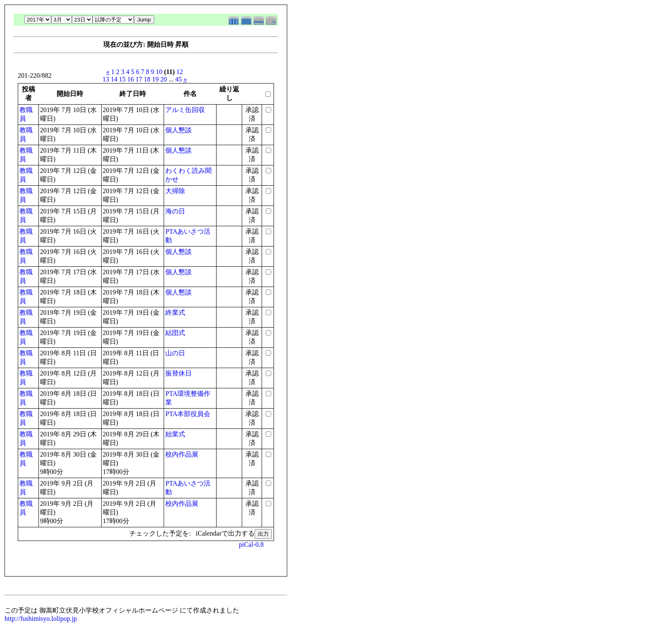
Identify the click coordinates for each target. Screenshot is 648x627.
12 (179, 71)
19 (155, 79)
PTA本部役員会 (187, 413)
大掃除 (175, 190)
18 (147, 79)
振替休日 (178, 373)
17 (139, 79)
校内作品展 (181, 454)
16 (130, 79)
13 (105, 79)
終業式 (175, 312)
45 (178, 79)
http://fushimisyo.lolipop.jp (41, 618)
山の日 (175, 353)
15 (122, 79)
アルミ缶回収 (185, 109)
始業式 (175, 434)
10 (159, 71)
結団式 (175, 332)
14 (114, 79)
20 (163, 79)
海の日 (175, 211)
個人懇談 (178, 130)
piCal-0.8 (251, 544)
